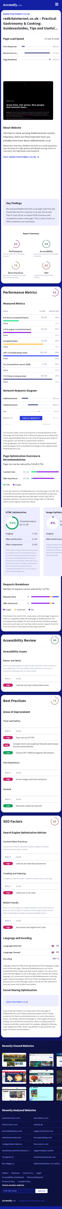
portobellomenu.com (12, 1131)
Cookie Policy (24, 1181)
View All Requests (31, 418)
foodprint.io (8, 1157)
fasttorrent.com (10, 1124)
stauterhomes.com (11, 1118)
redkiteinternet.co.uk (16, 14)
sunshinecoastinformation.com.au (16, 1150)
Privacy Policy (8, 1181)
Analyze (41, 1191)
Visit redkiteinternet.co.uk (21, 157)
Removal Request (35, 1177)
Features (15, 1173)
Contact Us (28, 1173)
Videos (5, 1173)
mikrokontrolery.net (11, 1137)
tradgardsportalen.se (12, 1144)
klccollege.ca (8, 1163)
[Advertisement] (30, 72)
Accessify (12, 5)
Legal (38, 1173)
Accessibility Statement (13, 1177)
